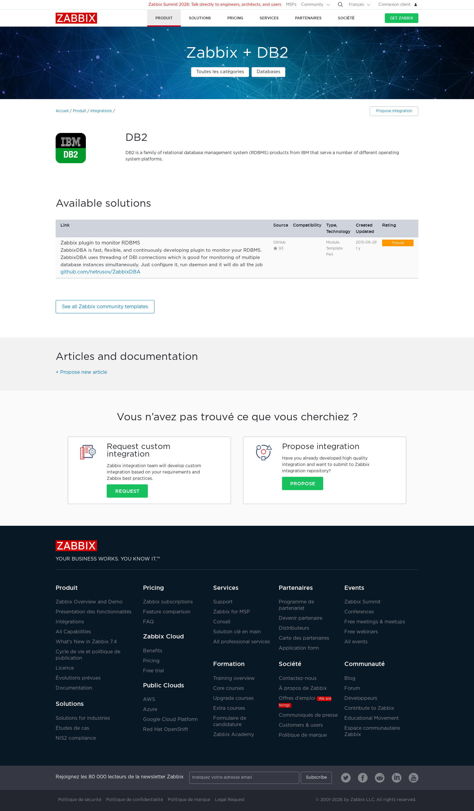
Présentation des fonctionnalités (93, 612)
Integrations (101, 111)
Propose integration (394, 111)
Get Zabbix (401, 18)
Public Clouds (163, 685)
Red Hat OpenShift (165, 729)
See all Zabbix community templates (105, 307)
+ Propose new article (81, 372)
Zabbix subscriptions (168, 602)
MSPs (291, 4)
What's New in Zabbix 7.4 (86, 642)
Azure (150, 709)
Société (290, 664)
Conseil (221, 622)
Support (222, 602)
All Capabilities (73, 632)
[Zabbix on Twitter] (346, 778)
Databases (268, 72)
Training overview (234, 678)
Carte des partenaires (304, 638)
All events (356, 642)
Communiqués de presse (308, 715)
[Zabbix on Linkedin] (396, 778)
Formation (229, 664)
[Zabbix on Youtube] (413, 778)
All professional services (241, 642)
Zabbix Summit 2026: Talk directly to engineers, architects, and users (214, 4)
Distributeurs (294, 628)
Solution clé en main (237, 632)
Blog (350, 678)
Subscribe (316, 777)
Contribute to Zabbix (369, 708)
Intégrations (70, 622)
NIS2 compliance (76, 738)
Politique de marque (303, 735)
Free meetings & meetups (374, 622)
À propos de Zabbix (303, 688)
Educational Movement (371, 718)
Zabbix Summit (362, 602)
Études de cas (72, 728)
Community (312, 4)
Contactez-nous (298, 678)
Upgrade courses (233, 698)
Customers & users (301, 725)
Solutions (70, 703)
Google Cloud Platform (170, 719)
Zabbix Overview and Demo (89, 602)
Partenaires (296, 587)
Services (226, 587)
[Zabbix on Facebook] (363, 778)
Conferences (359, 612)
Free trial (153, 671)
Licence (65, 668)
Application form (299, 648)
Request (127, 491)
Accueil (62, 111)
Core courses (228, 688)
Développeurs (360, 698)
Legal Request (230, 800)
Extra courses (229, 708)
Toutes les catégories (220, 72)
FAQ (148, 622)
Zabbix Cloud (163, 636)
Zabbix (76, 18)
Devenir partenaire (300, 618)
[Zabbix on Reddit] (380, 778)
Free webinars (361, 632)
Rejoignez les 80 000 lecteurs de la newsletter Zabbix (119, 777)
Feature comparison (166, 612)
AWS (149, 699)
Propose (302, 483)
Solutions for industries (83, 718)
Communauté (364, 664)
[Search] (340, 4)
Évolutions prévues (78, 678)
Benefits (152, 651)
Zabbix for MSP (231, 612)
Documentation (74, 688)
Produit (79, 111)
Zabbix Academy (233, 734)
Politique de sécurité (79, 800)
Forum (352, 688)
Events (354, 587)
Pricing (153, 587)
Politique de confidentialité (134, 800)
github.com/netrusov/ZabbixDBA (100, 272)
